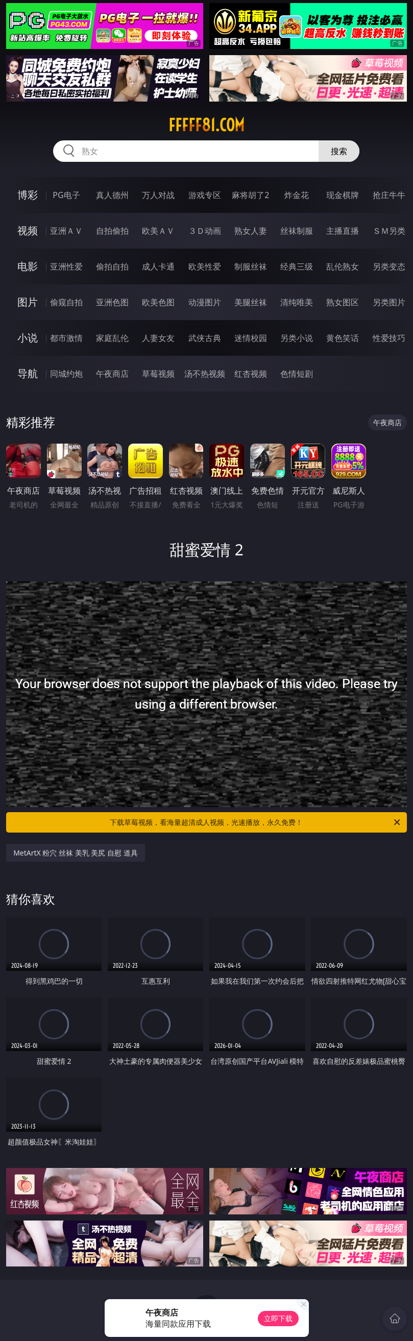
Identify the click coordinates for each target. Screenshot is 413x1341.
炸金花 (296, 195)
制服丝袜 (250, 266)
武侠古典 (204, 338)
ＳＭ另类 (389, 230)
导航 (27, 373)
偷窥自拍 (66, 302)
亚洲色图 (112, 302)
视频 (27, 230)
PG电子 (66, 195)
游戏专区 (204, 195)
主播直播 (342, 230)
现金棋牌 (342, 195)
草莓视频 (158, 373)
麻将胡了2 (250, 195)
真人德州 (112, 195)
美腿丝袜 (250, 302)
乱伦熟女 (342, 266)
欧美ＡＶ (158, 230)
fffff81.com (206, 125)
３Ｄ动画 (204, 230)
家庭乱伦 (112, 338)
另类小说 (296, 338)
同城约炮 (66, 373)
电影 (27, 266)
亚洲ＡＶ (66, 230)
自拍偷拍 (112, 230)
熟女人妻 (250, 230)
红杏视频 (250, 373)
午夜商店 (112, 373)
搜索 (339, 151)
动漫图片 (204, 302)
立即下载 (278, 1318)
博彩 (27, 195)
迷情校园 (250, 338)
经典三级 (296, 266)
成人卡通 (158, 266)
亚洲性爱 (66, 266)
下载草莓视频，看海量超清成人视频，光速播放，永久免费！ (255, 822)
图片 (27, 302)
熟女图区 (342, 302)
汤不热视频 (204, 373)
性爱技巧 (389, 338)
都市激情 (66, 338)
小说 (27, 338)
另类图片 (389, 302)
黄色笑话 (342, 338)
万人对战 (158, 195)
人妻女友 (158, 338)
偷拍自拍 (112, 266)
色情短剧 (296, 373)
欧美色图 (158, 302)
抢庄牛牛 (389, 195)
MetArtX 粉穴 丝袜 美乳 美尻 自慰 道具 (75, 853)
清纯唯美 (296, 302)
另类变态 (389, 266)
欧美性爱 (204, 266)
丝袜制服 (296, 230)
